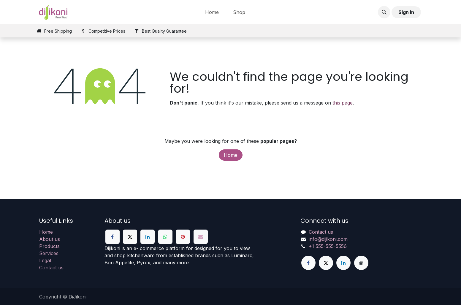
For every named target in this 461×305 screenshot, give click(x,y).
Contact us (51, 268)
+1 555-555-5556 (328, 246)
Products (49, 246)
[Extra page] (361, 263)
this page (342, 103)
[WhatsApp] (165, 237)
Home (230, 155)
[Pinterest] (183, 237)
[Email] (201, 237)
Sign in (406, 12)
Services (48, 253)
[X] (130, 237)
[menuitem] (212, 12)
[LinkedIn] (147, 237)
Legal (45, 260)
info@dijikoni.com (328, 239)
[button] (384, 12)
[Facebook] (112, 237)
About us (49, 239)
